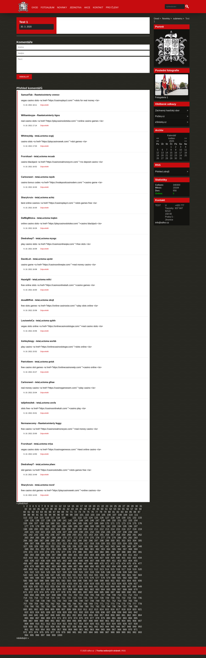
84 (126, 515)
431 (123, 561)
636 (69, 590)
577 (97, 581)
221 (32, 535)
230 (81, 535)
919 (86, 627)
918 (81, 627)
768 (85, 607)
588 (41, 584)
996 (37, 638)
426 (96, 561)
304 (134, 544)
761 (47, 607)
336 (74, 550)
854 (85, 618)
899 (96, 624)
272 (75, 541)
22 (102, 509)
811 (85, 613)
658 (70, 593)
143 (75, 524)
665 (108, 593)
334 (63, 550)
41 (64, 512)
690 (129, 595)
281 (125, 541)
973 (31, 635)
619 (92, 587)
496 (125, 570)
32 (26, 512)
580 (114, 581)
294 (80, 544)
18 (86, 509)
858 (107, 618)
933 (47, 630)
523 (37, 575)
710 (119, 598)
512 (96, 572)
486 (70, 570)
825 (43, 615)
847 (47, 618)
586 (31, 584)
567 (43, 581)
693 (26, 598)
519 (134, 572)
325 (130, 547)
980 (69, 635)
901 (107, 624)
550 (69, 578)
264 (32, 541)
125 (96, 521)
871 (59, 621)
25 (115, 509)
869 (48, 621)
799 (136, 610)
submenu (177, 18)
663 (97, 593)
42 (68, 512)
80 (109, 515)
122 (80, 521)
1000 (59, 638)
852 (74, 618)
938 (74, 630)
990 (123, 635)
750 (103, 604)
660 (81, 593)
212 (102, 532)
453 (125, 564)
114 (36, 521)
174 (129, 527)
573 (75, 581)
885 (136, 621)
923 (108, 627)
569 (54, 581)
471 (107, 567)
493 (108, 570)
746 (81, 604)
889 (41, 624)
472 (112, 567)
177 (26, 529)
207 (74, 532)
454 (130, 564)
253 (91, 538)
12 (60, 509)
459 (41, 567)
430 (118, 561)
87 (139, 515)
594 (74, 584)
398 (59, 558)
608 (32, 587)
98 (67, 518)
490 (92, 570)
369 (136, 552)
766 (74, 607)
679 (69, 595)
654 (48, 593)
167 (91, 527)
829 (65, 615)
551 (74, 578)
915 (65, 627)
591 (58, 584)
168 (96, 527)
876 (86, 621)
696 (43, 598)
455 (136, 564)
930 (31, 630)
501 (36, 572)
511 (91, 572)
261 (134, 538)
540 (130, 575)
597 (91, 584)
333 (58, 550)
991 (129, 635)
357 (70, 552)
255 (102, 538)
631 (41, 590)
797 (125, 610)
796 (119, 610)
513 (102, 572)
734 (134, 601)
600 (107, 584)
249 (69, 538)
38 (51, 512)
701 (70, 598)
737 (32, 604)
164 (74, 527)
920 (92, 627)
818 (123, 613)
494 (114, 570)
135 (32, 524)
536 (108, 575)
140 (59, 524)
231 (86, 535)
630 (36, 590)
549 (63, 578)
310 (48, 547)
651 (32, 593)
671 (25, 595)
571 (65, 581)
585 (25, 584)
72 (75, 515)
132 (134, 521)
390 (134, 555)
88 (24, 518)
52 (110, 512)
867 (37, 621)
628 (25, 590)
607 (26, 587)
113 (31, 521)
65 (46, 515)
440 (54, 564)
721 (63, 601)
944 (107, 630)
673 (36, 595)
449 (103, 564)
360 (86, 552)
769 (91, 607)
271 (70, 541)
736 (26, 604)
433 (134, 561)
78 (101, 515)
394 (37, 558)
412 (136, 558)
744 (70, 604)
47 (89, 512)
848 (52, 618)
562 (134, 578)
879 (103, 621)
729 (107, 601)
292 (69, 544)
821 (140, 613)
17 (81, 509)
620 (97, 587)
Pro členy (112, 7)
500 (31, 572)
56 (127, 512)
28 (128, 509)
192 (108, 529)
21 (98, 509)
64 (41, 515)
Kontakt (98, 7)
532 (86, 575)
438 (43, 564)
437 (37, 564)
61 (29, 515)
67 (54, 515)
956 (54, 633)
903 (118, 624)
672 (31, 595)
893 (63, 624)
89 (29, 518)
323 (119, 547)
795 (114, 610)
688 (118, 595)
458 (36, 567)
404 (92, 558)
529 (70, 575)
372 (36, 555)
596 (85, 584)
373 (41, 555)
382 (91, 555)
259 (123, 538)
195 (125, 529)
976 (47, 635)
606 (140, 584)
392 (26, 558)
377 (63, 555)
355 (59, 552)
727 (96, 601)
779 (26, 610)
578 (103, 581)
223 (43, 535)
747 (86, 604)
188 (86, 529)
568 (48, 581)
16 (77, 509)
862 (129, 618)
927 (130, 627)
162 (63, 527)
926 (125, 627)
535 (103, 575)
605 (134, 584)
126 (102, 521)
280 (119, 541)
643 (107, 590)
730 (112, 601)
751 (108, 604)
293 (74, 544)
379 (74, 555)
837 (108, 615)
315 (75, 547)
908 (26, 627)
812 (91, 613)
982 (80, 635)
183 (59, 529)
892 (58, 624)
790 (86, 610)
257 (112, 538)
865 (26, 621)
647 (129, 590)
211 (96, 532)
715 (31, 601)
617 (81, 587)
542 (25, 578)
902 (112, 624)
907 (140, 624)
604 (129, 584)
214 (112, 532)
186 (75, 529)
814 (102, 613)
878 (97, 621)
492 (103, 570)
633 (52, 590)
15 (73, 509)
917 (75, 627)
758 (31, 607)
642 (102, 590)
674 (41, 595)
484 (59, 570)
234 (103, 535)
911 (43, 627)
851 (69, 618)
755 (130, 604)
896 (80, 624)
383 (96, 555)
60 (24, 515)
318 (92, 547)
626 (130, 587)
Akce (87, 7)
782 (43, 610)
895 (74, 624)
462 (58, 567)
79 (105, 515)
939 (80, 630)
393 (32, 558)
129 (118, 521)
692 (140, 595)
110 (131, 518)
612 (54, 587)
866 (32, 621)
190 (97, 529)
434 (140, 561)
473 (118, 567)
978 (58, 635)
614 (65, 587)
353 (48, 552)
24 (111, 509)
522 (32, 575)
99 (71, 518)
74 (84, 515)
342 (107, 550)
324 (125, 547)
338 (85, 550)
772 (107, 607)
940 (85, 630)
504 (52, 572)
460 (47, 567)
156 (31, 527)
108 (120, 518)
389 (129, 555)
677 (58, 595)
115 (41, 521)
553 (85, 578)
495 (119, 570)
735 (140, 601)
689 (123, 595)
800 (25, 613)
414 (31, 561)
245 (47, 538)
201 (41, 532)
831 (75, 615)
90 (33, 518)
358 (75, 552)
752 (114, 604)
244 (41, 538)
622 (108, 587)
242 (31, 538)
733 (129, 601)
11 (56, 509)
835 (97, 615)
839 (119, 615)
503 (47, 572)
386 (112, 555)
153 (130, 524)
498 (136, 570)
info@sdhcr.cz (162, 222)
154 (136, 524)
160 (52, 527)
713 (136, 598)
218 (134, 532)
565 (32, 581)
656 (59, 593)
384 (102, 555)
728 (102, 601)
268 (54, 541)
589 (47, 584)
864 (140, 618)
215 (118, 532)
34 (34, 512)
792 (97, 610)
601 (112, 584)
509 (80, 572)
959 (70, 633)
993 (140, 635)
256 (107, 538)
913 (54, 627)
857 (102, 618)
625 (125, 587)
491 (97, 570)
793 (103, 610)
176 (140, 527)
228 (70, 535)
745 (75, 604)
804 (47, 613)
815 (107, 613)
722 (69, 601)
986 (102, 635)
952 (32, 633)
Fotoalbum (47, 7)
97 (63, 518)
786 (65, 610)
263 (26, 541)
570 (59, 581)
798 (130, 610)
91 (37, 518)
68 (58, 515)
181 (48, 529)
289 (52, 544)
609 (37, 587)
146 (92, 524)
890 (47, 624)
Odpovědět (44, 108)
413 (25, 561)
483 (54, 570)
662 (92, 593)
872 (65, 621)
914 (59, 627)
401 (75, 558)
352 (43, 552)
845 (36, 618)
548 (58, 578)
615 (70, 587)
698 (54, 598)
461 (52, 567)
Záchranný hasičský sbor (167, 110)
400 (70, 558)
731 (118, 601)
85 (130, 515)
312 (59, 547)
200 (36, 532)
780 (32, 610)
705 (92, 598)
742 (59, 604)
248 (63, 538)
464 (69, 567)
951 (26, 633)
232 (92, 535)
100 (76, 518)
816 (112, 613)
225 (54, 535)
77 (97, 515)
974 (36, 635)
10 (52, 509)
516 (118, 572)
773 (112, 607)
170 (107, 527)
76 (92, 515)
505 (58, 572)
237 (119, 535)
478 (26, 570)
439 (48, 564)
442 (65, 564)
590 (52, 584)
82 (118, 515)
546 (47, 578)
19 (90, 509)
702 (75, 598)
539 (125, 575)
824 (37, 615)
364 (108, 552)
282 (130, 541)
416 (41, 561)
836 (103, 615)
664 (103, 593)
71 (71, 515)
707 (103, 598)
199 (31, 532)
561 (129, 578)
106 (109, 518)
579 (108, 581)
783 (48, 610)
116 (47, 521)
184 (65, 529)
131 (129, 521)
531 (81, 575)
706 (97, 598)
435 (26, 564)
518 (129, 572)
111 (136, 518)
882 (119, 621)
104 (98, 518)
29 (132, 509)
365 (114, 552)
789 (81, 610)
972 (25, 635)
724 (80, 601)
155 (25, 527)
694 (32, 598)
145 (86, 524)
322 (114, 547)
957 (59, 633)
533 (92, 575)
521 (26, 575)
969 (125, 633)
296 (91, 544)
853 (80, 618)
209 (85, 532)
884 (130, 621)
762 (52, 607)
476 (134, 567)
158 (41, 527)
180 (43, 529)
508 (74, 572)
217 (129, 532)
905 (129, 624)
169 (102, 527)
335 (69, 550)
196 (130, 529)
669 (130, 593)
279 (114, 541)
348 (140, 550)
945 (112, 630)
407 (108, 558)
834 (92, 615)
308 (37, 547)
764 (63, 607)
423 (80, 561)
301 (118, 544)
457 (31, 567)
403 (86, 558)
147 (97, 524)
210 (91, 532)
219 (140, 532)
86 (135, 515)
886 (25, 624)
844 (31, 618)
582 (125, 581)
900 (102, 624)
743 (65, 604)
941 (91, 630)
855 (91, 618)
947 (123, 630)
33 (30, 512)
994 (26, 638)
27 (124, 509)
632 (47, 590)
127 (107, 521)
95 (54, 518)
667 (119, 593)
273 (81, 541)
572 (70, 581)
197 (136, 529)
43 (72, 512)
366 (119, 552)
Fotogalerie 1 (161, 97)
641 (96, 590)
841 (130, 615)
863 (134, 618)
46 (85, 512)
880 (108, 621)
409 (119, 558)
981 (74, 635)
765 (69, 607)
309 (43, 547)
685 (102, 595)
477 (140, 567)
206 (69, 532)
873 (70, 621)
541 (136, 575)
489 (86, 570)
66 (50, 515)
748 (92, 604)
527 (59, 575)
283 (136, 541)
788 (75, 610)
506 (63, 572)
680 (74, 595)
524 (43, 575)
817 (118, 613)
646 (123, 590)
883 (125, 621)
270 (65, 541)
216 (123, 532)
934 (52, 630)
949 (134, 630)
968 (119, 633)
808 (69, 613)
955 (48, 633)
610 (43, 587)
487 (75, 570)
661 (86, 593)
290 (58, 544)
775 (123, 607)
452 (119, 564)
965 (103, 633)
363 (103, 552)
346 (129, 550)
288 (47, 544)
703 (81, 598)
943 (102, 630)
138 (48, 524)
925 (119, 627)
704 (86, 598)
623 (114, 587)
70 (67, 515)
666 (114, 593)
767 (80, 607)
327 (25, 550)
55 (123, 512)
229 (75, 535)
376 (58, 555)
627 (136, 587)
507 (69, 572)
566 (37, 581)
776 (129, 607)
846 (41, 618)
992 (134, 635)
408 (114, 558)
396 (48, 558)
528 (65, 575)
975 (41, 635)
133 (140, 521)
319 (97, 547)
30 (136, 509)
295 (85, 544)
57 (132, 512)
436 (32, 564)
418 (52, 561)
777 (134, 607)
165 (80, 527)
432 (129, 561)
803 (41, 613)
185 (70, 529)
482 (48, 570)
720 (58, 601)
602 (118, 584)
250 (74, 538)
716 (36, 601)
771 (102, 607)
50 (102, 512)
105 (103, 518)
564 (26, 581)
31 (141, 509)
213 (107, 532)
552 (80, 578)
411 (130, 558)
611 (48, 587)
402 (81, 558)
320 (103, 547)
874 (75, 621)
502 (41, 572)
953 (37, 633)
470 (102, 567)
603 (123, 584)
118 (58, 521)
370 (25, 555)
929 (25, 630)
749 (97, 604)
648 (134, 590)
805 (52, 613)
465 (74, 567)
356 (65, 552)
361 (92, 552)
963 (92, 633)
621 (103, 587)
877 (92, 621)
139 (54, 524)
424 (85, 561)
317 (86, 547)
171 (112, 527)
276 (97, 541)
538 (119, 575)
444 (75, 564)
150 (114, 524)
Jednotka (75, 7)
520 (140, 572)
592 (63, 584)
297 (96, 544)
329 (36, 550)
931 (36, 630)
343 (112, 550)
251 (80, 538)
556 (102, 578)
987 (107, 635)
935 (58, 630)
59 (140, 512)
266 (43, 541)
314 (70, 547)
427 (102, 561)
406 (103, 558)
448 (97, 564)
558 (112, 578)
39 (55, 512)
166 (85, 527)
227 (65, 535)
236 (114, 535)
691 (134, 595)
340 (96, 550)
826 (48, 615)
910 (37, 627)
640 (91, 590)
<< (157, 138)
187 (81, 529)
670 (136, 593)
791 (92, 610)
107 (114, 518)
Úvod (35, 7)
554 (91, 578)
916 (70, 627)
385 (107, 555)
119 (63, 521)
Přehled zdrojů (162, 171)
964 (97, 633)
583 (130, 581)
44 (76, 512)
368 (130, 552)
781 (37, 610)
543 (31, 578)
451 (114, 564)
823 (32, 615)
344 (118, 550)
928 (136, 627)
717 (41, 601)
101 (81, 518)
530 (75, 575)
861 (123, 618)
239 (130, 535)
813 (96, 613)
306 (26, 547)
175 (134, 527)
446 (86, 564)
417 (47, 561)
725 (85, 601)
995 (32, 638)
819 (129, 613)
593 (69, 584)
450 (108, 564)
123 (85, 521)
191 (103, 529)
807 (63, 613)
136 (37, 524)
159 (47, 527)
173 (123, 527)
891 (52, 624)
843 (25, 618)
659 (75, 593)
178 (32, 529)
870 (54, 621)
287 (41, 544)
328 (31, 550)
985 (96, 635)
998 (48, 638)
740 (48, 604)
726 (91, 601)
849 (58, 618)
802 (36, 613)
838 (114, 615)
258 (118, 538)
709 (114, 598)
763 (58, 607)
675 (47, 595)
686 (107, 595)
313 (65, 547)
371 (31, 555)
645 (118, 590)
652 (37, 593)
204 (58, 532)
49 (98, 512)
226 (59, 535)
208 (80, 532)
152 (125, 524)
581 (119, 581)
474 (123, 567)
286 (36, 544)
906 (134, 624)
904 (123, 624)
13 (64, 509)
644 (112, 590)
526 (54, 575)
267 (48, 541)
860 (118, 618)
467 (85, 567)
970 (130, 633)
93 (46, 518)
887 (31, 624)
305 (140, 544)
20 (94, 509)
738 (37, 604)
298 (102, 544)
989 (118, 635)
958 (65, 633)
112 (25, 521)
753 (119, 604)
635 (63, 590)
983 (85, 635)
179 (37, 529)
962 (86, 633)
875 (81, 621)
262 (140, 538)
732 (123, 601)
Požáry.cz (160, 116)
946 (118, 630)
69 (63, 515)
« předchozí (22, 507)
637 (74, 590)
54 (119, 512)
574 (81, 581)
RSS (124, 654)
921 (97, 627)
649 (140, 590)
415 (36, 561)
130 (123, 521)
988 (112, 635)
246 (52, 538)
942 (96, 630)
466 (80, 567)
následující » (22, 641)
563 (140, 578)
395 (43, 558)
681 (80, 595)
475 (129, 567)
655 (54, 593)
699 (59, 598)
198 (25, 532)
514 (107, 572)
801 (31, 613)
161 (58, 527)
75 (88, 515)
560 (123, 578)
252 (85, 538)
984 (91, 635)
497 (130, 570)
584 (136, 581)
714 (25, 601)
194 (119, 529)
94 (50, 518)
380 (80, 555)
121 (74, 521)
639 (85, 590)
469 (96, 567)
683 (91, 595)
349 (26, 552)
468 (91, 567)
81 (113, 515)
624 (119, 587)
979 (63, 635)
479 (32, 570)
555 (96, 578)
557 (107, 578)
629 (31, 590)
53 (115, 512)
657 (65, 593)
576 (92, 581)
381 (85, 555)
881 (114, 621)
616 (75, 587)
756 (136, 604)
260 (129, 538)
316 (81, 547)
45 (81, 512)
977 (52, 635)
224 (48, 535)
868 (43, 621)
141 (65, 524)
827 (54, 615)
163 (69, 527)
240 (136, 535)
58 (136, 512)
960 (75, 633)
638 (80, 590)
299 (107, 544)
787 (70, 610)
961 (81, 633)
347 (134, 550)
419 (58, 561)
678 (63, 595)
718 (47, 601)
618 (86, 587)
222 (37, 535)
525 (48, 575)
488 (81, 570)
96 (58, 518)
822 (26, 615)
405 (97, 558)
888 (36, 624)
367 (125, 552)
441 (59, 564)
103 (92, 518)
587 (36, 584)
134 (26, 524)
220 (26, 535)
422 (74, 561)
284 (25, 544)
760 (41, 607)
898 (91, 624)
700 (65, 598)
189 (92, 529)
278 (108, 541)
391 (140, 555)
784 (54, 610)
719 (52, 601)
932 (41, 630)
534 (97, 575)
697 (48, 598)
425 (91, 561)
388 (123, 555)
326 (136, 547)
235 (108, 535)
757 (25, 607)
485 (65, 570)
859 (112, 618)
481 (43, 570)
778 (140, 607)
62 (33, 515)
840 (125, 615)
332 (52, 550)
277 (103, 541)
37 (47, 512)
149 (108, 524)
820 (134, 613)
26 (119, 509)
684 (96, 595)
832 (81, 615)
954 (43, 633)
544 (36, 578)
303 (129, 544)
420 (63, 561)
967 (114, 633)
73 (79, 515)
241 (25, 538)
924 (114, 627)
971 (136, 633)
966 (108, 633)
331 (47, 550)
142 (70, 524)
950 (140, 630)
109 (125, 518)
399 (65, 558)
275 (92, 541)
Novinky (62, 7)
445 (81, 564)
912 (48, 627)
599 (102, 584)
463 (63, 567)
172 (118, 527)
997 (43, 638)
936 (63, 630)
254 (96, 538)
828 (59, 615)
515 (112, 572)
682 (85, 595)
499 (25, 572)
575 (86, 581)
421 (69, 561)
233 (97, 535)
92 (41, 518)
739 (43, 604)
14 (68, 509)
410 (125, 558)
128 (112, 521)
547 (52, 578)
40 (59, 512)
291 (63, 544)
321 (108, 547)
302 (123, 544)
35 (38, 512)
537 (114, 575)
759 (36, 607)
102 (87, 518)
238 (125, 535)
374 (47, 555)
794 (108, 610)
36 (43, 512)
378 (69, 555)
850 (63, 618)
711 (125, 598)
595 (80, 584)
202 (47, 532)
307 (32, 547)
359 (81, 552)
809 (74, 613)
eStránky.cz (160, 122)
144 (81, 524)
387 (118, 555)
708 (108, 598)
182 (54, 529)
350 (32, 552)
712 (130, 598)
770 (96, 607)
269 (59, 541)
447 (92, 564)
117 (52, 521)
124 (91, 521)
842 (136, 615)
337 (80, 550)
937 (69, 630)
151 (119, 524)
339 (91, 550)
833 (86, 615)
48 (93, 512)
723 (74, 601)
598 (96, 584)
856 (96, 618)
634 (58, 590)
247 (58, 538)
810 (80, 613)
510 (85, 572)
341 (102, 550)
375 (52, 555)
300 (112, 544)
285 (31, 544)
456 (25, 567)
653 (43, 593)
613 (59, 587)
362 (97, 552)
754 (125, 604)
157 (36, 527)
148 (103, 524)
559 (118, 578)
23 (107, 509)
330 (41, 550)
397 (54, 558)
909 (32, 627)
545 (41, 578)
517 (123, 572)
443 (70, 564)
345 (123, 550)
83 (122, 515)
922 (103, 627)
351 (37, 552)
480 (37, 570)
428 (107, 561)
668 (125, 593)
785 (59, 610)
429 (112, 561)
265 (37, 541)
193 (114, 529)
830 (70, 615)
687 (112, 595)
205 (63, 532)
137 (43, 524)
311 (54, 547)
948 (129, 630)
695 (37, 598)
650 (26, 593)
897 (85, 624)
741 (54, 604)
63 (37, 515)
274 (86, 541)
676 (52, 595)
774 (118, 607)
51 (106, 512)
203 (52, 532)
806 (58, 613)
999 (54, 638)
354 (54, 552)
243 (36, 538)
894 (69, 624)
